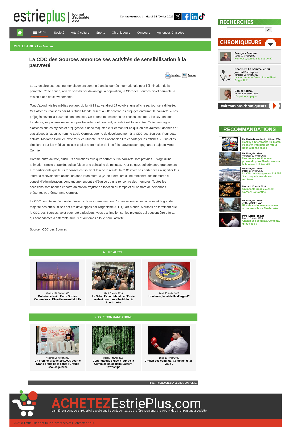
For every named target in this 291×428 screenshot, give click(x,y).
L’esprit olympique (246, 96)
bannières (58, 410)
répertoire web (91, 410)
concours (72, 410)
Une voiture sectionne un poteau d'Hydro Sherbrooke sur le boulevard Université (261, 161)
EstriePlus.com (34, 423)
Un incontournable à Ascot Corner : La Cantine (258, 191)
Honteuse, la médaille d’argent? (254, 58)
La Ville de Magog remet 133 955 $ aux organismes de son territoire (261, 176)
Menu (39, 32)
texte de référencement (139, 410)
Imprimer (176, 75)
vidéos (173, 410)
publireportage (112, 410)
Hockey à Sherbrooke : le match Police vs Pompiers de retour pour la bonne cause (261, 145)
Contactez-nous (130, 16)
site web (161, 410)
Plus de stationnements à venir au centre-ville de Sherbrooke (261, 207)
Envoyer (192, 75)
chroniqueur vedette (193, 410)
